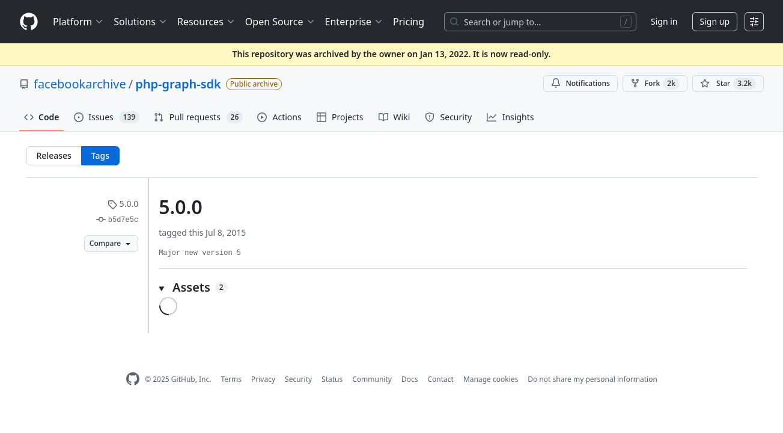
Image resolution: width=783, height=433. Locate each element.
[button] (453, 287)
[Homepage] (28, 22)
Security (298, 379)
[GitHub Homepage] (133, 379)
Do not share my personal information (592, 379)
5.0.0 (123, 203)
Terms (231, 379)
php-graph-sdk (178, 84)
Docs (409, 379)
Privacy (263, 379)
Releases (54, 155)
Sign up (715, 21)
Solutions (141, 21)
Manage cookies (490, 379)
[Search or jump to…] (540, 22)
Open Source (280, 21)
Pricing (408, 21)
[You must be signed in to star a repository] (728, 83)
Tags (100, 155)
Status (332, 379)
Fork (655, 84)
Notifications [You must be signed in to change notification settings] (580, 83)
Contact (440, 379)
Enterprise (354, 21)
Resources (206, 21)
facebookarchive (80, 84)
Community (372, 379)
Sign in (664, 21)
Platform (78, 21)
